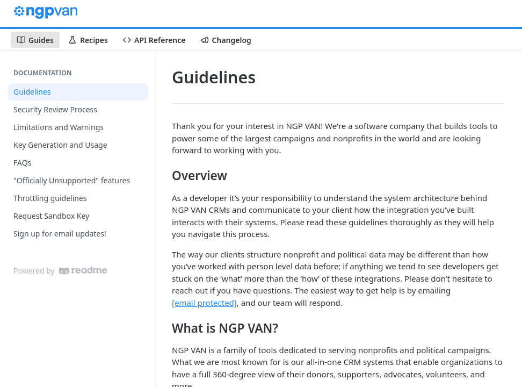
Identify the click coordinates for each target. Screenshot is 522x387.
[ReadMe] (83, 271)
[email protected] (204, 302)
